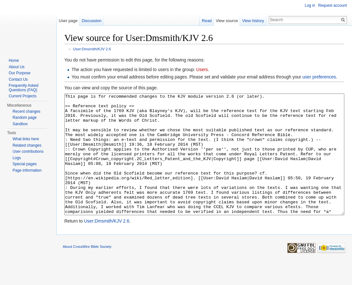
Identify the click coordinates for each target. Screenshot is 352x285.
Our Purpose (19, 73)
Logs (16, 158)
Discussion (91, 20)
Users (202, 69)
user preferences (319, 76)
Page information (27, 170)
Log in (310, 5)
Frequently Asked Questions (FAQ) (23, 87)
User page (68, 20)
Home (14, 60)
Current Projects (22, 96)
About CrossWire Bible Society (87, 271)
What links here (25, 139)
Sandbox (20, 124)
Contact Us (18, 79)
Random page (24, 117)
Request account (332, 5)
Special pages (24, 164)
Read (207, 20)
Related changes (26, 145)
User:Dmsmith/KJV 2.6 (92, 49)
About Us (16, 67)
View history (253, 20)
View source (227, 20)
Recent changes (26, 111)
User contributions (28, 151)
